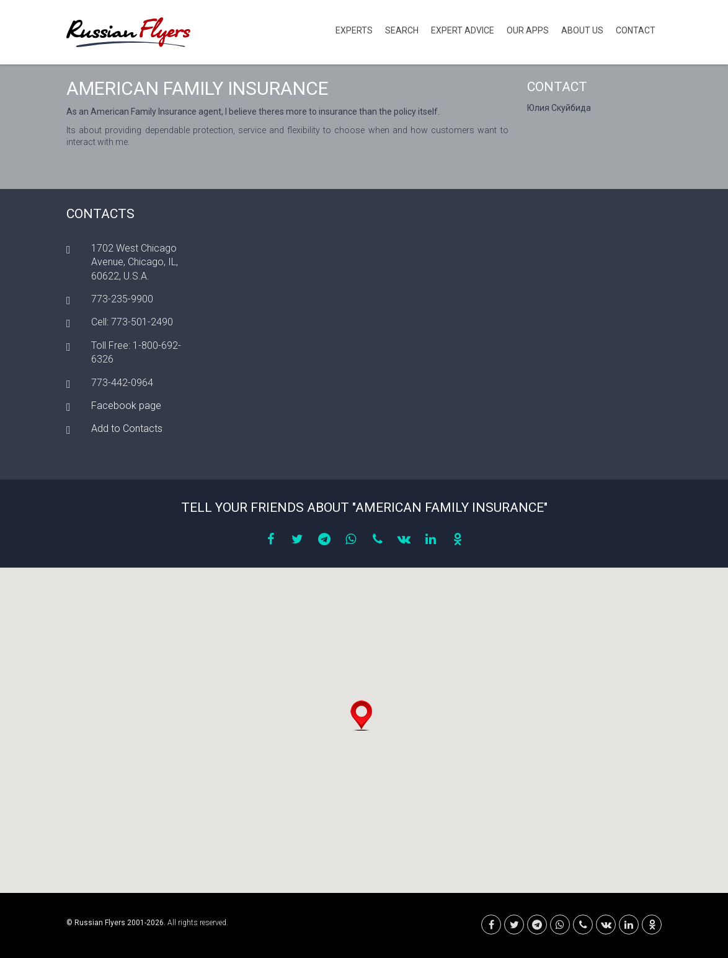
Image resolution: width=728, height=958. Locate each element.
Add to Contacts (126, 428)
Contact (635, 30)
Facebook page (126, 405)
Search (402, 30)
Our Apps (528, 30)
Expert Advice (462, 30)
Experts (354, 30)
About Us (582, 30)
